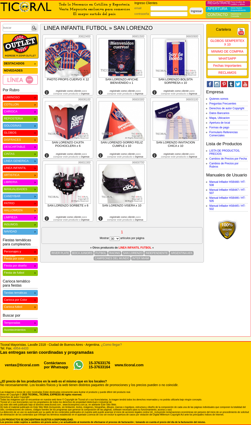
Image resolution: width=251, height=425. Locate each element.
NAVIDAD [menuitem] (20, 231)
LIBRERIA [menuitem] (20, 182)
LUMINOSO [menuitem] (20, 97)
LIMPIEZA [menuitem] (20, 217)
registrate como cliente (68, 90)
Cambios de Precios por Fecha (228, 158)
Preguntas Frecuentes (222, 103)
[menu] (20, 72)
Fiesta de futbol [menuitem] (20, 272)
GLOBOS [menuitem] (20, 132)
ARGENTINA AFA (181, 253)
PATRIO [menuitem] (20, 203)
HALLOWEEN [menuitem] (20, 210)
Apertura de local (219, 122)
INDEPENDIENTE (157, 253)
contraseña (141, 13)
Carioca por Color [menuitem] (20, 299)
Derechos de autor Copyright (226, 108)
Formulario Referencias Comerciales (223, 134)
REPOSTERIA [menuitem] (20, 118)
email (137, 8)
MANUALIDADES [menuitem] (20, 189)
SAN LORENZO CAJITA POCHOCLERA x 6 (68, 144)
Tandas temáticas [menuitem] (20, 292)
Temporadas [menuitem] (20, 322)
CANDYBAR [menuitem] (20, 196)
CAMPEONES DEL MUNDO (112, 258)
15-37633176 (99, 363)
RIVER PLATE (60, 253)
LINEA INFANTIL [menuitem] (20, 168)
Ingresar (196, 11)
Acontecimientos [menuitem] (20, 329)
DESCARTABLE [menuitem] (20, 146)
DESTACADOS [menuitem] (20, 63)
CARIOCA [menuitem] (20, 111)
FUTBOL (100, 253)
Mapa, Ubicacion (219, 118)
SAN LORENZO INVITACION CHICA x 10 (175, 144)
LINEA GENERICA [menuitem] (20, 161)
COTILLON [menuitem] (20, 104)
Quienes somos (218, 98)
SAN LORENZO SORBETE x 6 (67, 205)
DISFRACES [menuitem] (20, 139)
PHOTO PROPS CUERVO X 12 (68, 79)
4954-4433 (20, 348)
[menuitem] (20, 79)
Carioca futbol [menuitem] (20, 306)
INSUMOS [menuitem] (20, 224)
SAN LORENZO (133, 253)
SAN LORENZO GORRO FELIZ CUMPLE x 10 (122, 144)
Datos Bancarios (219, 113)
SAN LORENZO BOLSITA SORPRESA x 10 (176, 81)
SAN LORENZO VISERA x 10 (121, 205)
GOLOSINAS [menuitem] (20, 125)
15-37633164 (99, 367)
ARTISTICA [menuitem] (20, 175)
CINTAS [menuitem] (20, 153)
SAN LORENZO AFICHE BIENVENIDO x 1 (121, 81)
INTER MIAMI (140, 258)
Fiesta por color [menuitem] (20, 258)
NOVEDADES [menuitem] (13, 70)
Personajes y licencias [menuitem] (20, 252)
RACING (114, 253)
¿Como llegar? (111, 344)
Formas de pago (219, 127)
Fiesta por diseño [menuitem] (20, 265)
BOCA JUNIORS (82, 253)
